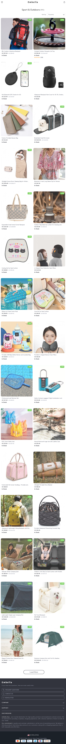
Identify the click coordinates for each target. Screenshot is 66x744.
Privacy (38, 738)
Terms (34, 738)
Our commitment (7, 723)
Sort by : (44, 14)
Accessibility (44, 738)
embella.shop (5, 717)
